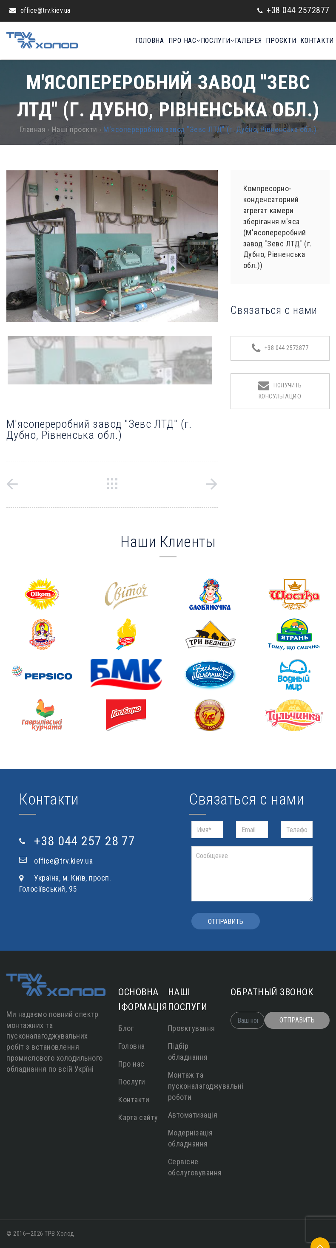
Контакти (317, 41)
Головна (139, 41)
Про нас (175, 41)
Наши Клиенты (168, 542)
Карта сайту (138, 1117)
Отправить (225, 922)
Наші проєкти (74, 129)
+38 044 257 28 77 (84, 840)
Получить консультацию (280, 390)
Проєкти (279, 41)
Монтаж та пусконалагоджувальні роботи (206, 1085)
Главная (33, 129)
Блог (126, 1028)
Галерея (244, 41)
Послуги (210, 41)
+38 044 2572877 (298, 10)
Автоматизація (193, 1114)
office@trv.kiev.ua (45, 10)
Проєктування (191, 1028)
